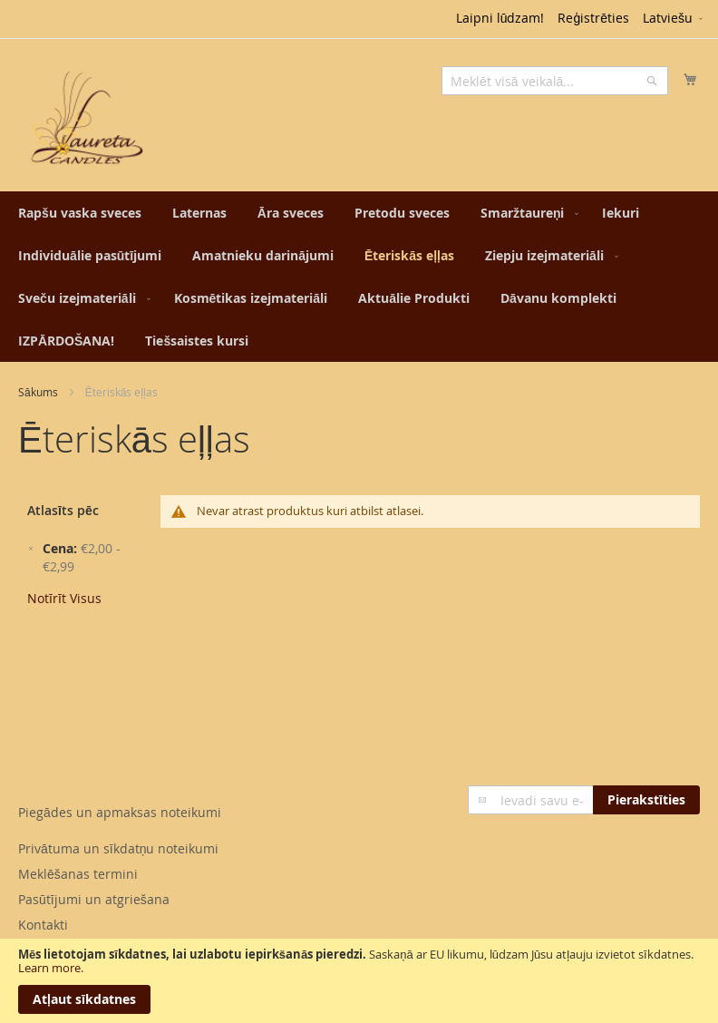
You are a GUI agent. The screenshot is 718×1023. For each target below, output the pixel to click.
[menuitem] (79, 212)
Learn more (49, 968)
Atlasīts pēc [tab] (63, 510)
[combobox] (554, 80)
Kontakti (43, 924)
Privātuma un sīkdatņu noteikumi (118, 848)
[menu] (359, 276)
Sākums (38, 392)
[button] (674, 19)
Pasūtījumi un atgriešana (94, 899)
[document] (359, 981)
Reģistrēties (593, 17)
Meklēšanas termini (78, 873)
